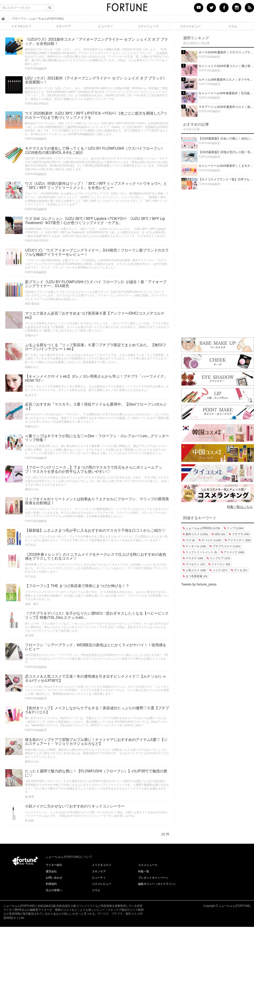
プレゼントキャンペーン (153, 877)
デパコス (210, 540)
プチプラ (239, 534)
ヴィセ (239, 570)
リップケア (218, 558)
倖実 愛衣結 (32, 303)
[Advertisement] (217, 262)
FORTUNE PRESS (36, 103)
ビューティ (105, 26)
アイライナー (238, 540)
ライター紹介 (54, 865)
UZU (218, 534)
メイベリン (219, 564)
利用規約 (51, 884)
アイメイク (232, 552)
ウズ (189, 540)
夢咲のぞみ (32, 489)
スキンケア (63, 26)
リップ (233, 528)
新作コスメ (195, 534)
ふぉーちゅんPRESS (201, 528)
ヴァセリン (194, 564)
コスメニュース (148, 26)
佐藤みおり (32, 335)
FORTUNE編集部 (36, 68)
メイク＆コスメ (101, 865)
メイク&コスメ (21, 26)
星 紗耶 (29, 635)
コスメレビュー (190, 26)
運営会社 (51, 871)
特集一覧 (143, 871)
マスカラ (193, 558)
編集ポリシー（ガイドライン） (157, 884)
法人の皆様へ (54, 890)
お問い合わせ (54, 877)
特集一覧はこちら (240, 507)
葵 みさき (31, 395)
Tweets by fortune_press (199, 584)
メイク (218, 570)
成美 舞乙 (32, 604)
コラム (232, 26)
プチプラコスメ (224, 546)
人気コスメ (194, 570)
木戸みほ (30, 544)
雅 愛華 (29, 796)
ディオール (194, 546)
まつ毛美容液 (195, 576)
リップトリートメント (200, 552)
